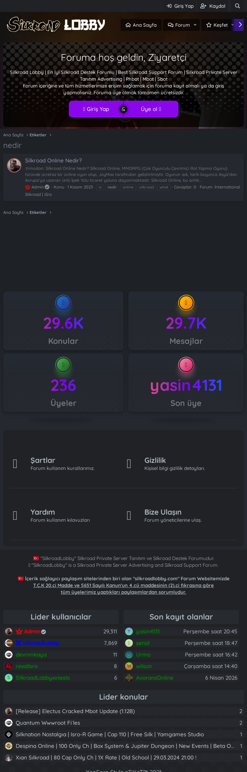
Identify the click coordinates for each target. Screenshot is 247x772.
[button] (195, 25)
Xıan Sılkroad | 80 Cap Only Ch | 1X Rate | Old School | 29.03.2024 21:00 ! (106, 757)
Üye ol (151, 109)
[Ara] (237, 6)
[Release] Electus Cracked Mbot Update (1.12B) (75, 711)
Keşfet (221, 25)
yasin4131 (186, 385)
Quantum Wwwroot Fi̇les (48, 722)
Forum (182, 25)
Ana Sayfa (145, 25)
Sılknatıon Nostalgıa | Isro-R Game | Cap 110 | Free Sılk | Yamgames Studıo (110, 734)
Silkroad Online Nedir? (53, 160)
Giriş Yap (96, 109)
